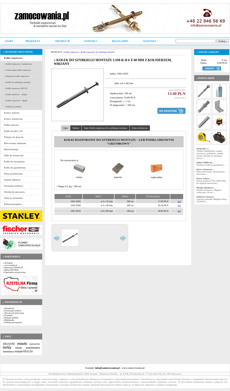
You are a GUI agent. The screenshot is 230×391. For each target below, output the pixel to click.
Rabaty (76, 128)
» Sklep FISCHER (11, 270)
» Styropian (8, 263)
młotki (18, 347)
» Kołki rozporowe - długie (15, 100)
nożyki (19, 351)
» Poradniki (8, 315)
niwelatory (8, 351)
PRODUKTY (33, 41)
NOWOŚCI (90, 41)
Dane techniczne (140, 128)
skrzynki (9, 344)
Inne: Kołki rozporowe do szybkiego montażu (105, 128)
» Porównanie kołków (12, 310)
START (9, 41)
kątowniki (35, 344)
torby (7, 347)
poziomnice (33, 347)
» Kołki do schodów (13, 106)
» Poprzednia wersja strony (14, 272)
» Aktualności (9, 308)
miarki (22, 344)
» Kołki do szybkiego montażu (17, 82)
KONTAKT (149, 41)
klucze (28, 351)
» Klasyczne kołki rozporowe (16, 76)
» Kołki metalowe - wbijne (15, 94)
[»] (179, 201)
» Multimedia (8, 320)
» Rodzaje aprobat (10, 318)
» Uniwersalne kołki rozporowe (17, 70)
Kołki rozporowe (71, 52)
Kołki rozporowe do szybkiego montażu (98, 52)
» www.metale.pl (10, 265)
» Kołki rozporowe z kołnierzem (18, 64)
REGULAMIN (120, 41)
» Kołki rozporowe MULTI (15, 88)
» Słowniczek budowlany (13, 313)
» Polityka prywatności (12, 322)
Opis (65, 128)
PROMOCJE (62, 41)
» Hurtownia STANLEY (13, 267)
